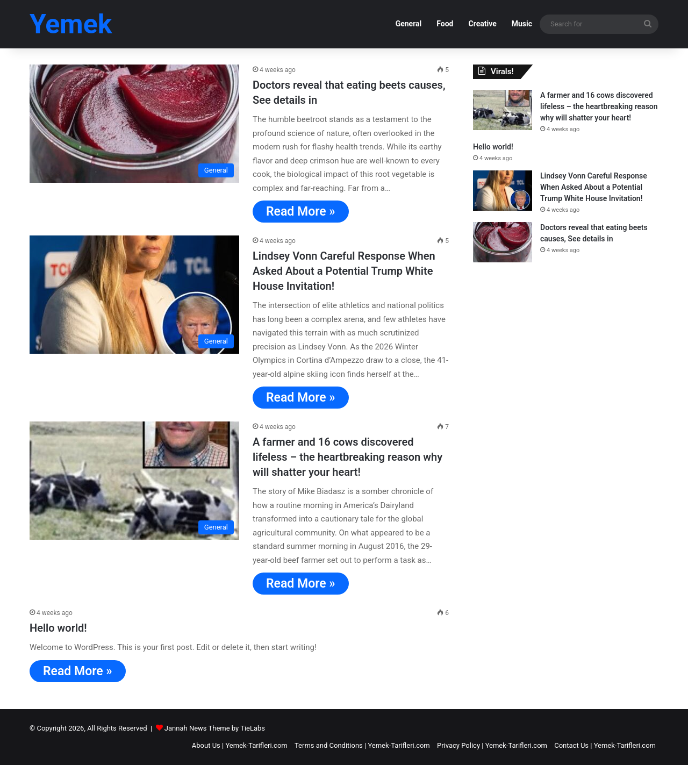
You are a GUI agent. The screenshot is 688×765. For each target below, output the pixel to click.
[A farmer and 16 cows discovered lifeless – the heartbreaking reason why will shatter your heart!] (134, 480)
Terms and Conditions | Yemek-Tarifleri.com (362, 745)
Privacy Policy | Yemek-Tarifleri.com (492, 745)
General (409, 23)
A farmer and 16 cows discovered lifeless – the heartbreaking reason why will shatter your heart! (347, 456)
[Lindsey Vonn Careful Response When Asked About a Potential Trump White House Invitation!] (134, 294)
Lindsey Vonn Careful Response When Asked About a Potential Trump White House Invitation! (344, 270)
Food (444, 23)
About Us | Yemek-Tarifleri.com (240, 745)
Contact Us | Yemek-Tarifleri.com (605, 745)
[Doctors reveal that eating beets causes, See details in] (134, 124)
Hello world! (58, 627)
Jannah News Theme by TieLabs (214, 728)
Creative (482, 23)
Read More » (300, 211)
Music (522, 23)
